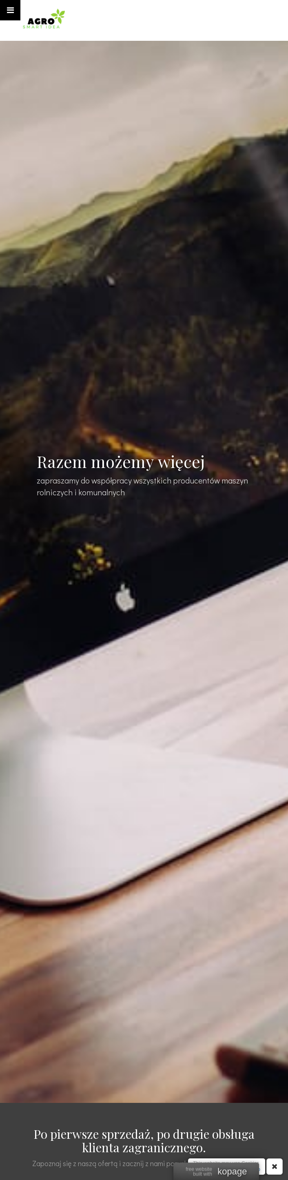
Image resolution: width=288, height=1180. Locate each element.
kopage (232, 1172)
